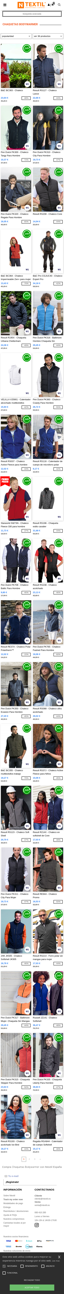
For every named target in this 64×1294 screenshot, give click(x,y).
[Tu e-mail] (30, 1176)
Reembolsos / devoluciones (16, 1211)
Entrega (7, 1207)
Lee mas (56, 1260)
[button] (49, 4)
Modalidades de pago (13, 1203)
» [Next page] (40, 1159)
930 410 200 (40, 1212)
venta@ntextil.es (42, 1205)
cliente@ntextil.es (43, 1199)
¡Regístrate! (12, 1182)
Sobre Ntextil (9, 1195)
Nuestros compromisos (13, 1219)
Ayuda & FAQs (10, 1215)
